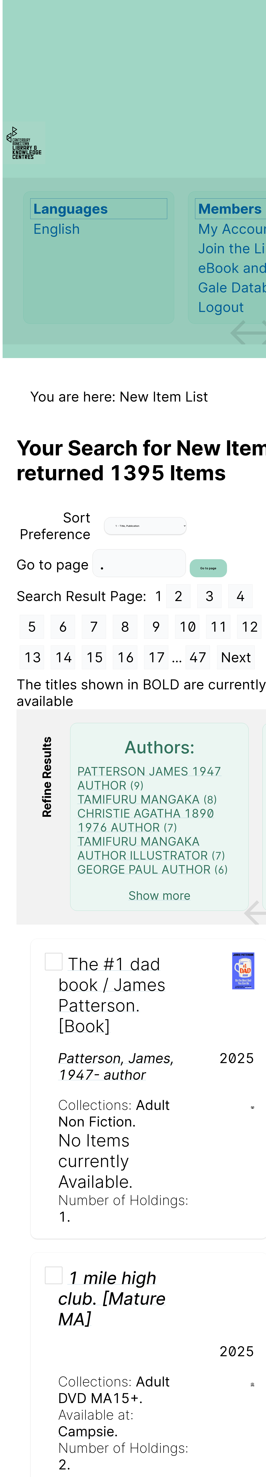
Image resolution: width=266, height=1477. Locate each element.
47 (198, 657)
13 (32, 657)
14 (63, 657)
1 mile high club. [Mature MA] (112, 1298)
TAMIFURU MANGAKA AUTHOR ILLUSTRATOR (142, 848)
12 (249, 626)
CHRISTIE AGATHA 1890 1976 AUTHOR (145, 820)
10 (187, 626)
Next (236, 657)
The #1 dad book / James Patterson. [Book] (112, 995)
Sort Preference (55, 525)
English (56, 229)
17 (156, 657)
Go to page (54, 564)
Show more (159, 895)
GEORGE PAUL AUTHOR (144, 869)
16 (125, 657)
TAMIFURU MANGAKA (138, 799)
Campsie (86, 1431)
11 (218, 626)
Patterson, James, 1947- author (116, 1066)
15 (94, 657)
